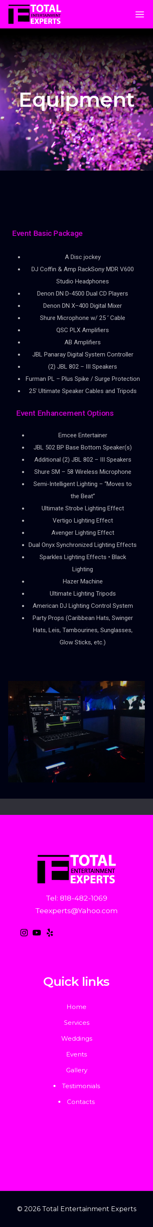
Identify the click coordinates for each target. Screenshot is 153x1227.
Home (76, 1007)
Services (76, 1022)
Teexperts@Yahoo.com (76, 910)
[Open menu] (140, 14)
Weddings (76, 1038)
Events (76, 1054)
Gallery (76, 1070)
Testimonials (81, 1086)
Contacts (81, 1102)
